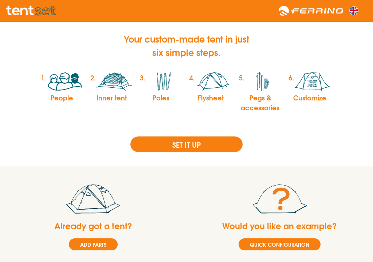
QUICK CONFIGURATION (279, 244)
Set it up (186, 144)
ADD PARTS (93, 244)
